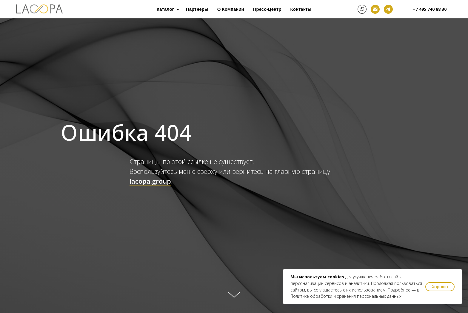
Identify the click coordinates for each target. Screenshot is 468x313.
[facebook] (362, 9)
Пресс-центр (267, 9)
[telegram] (388, 9)
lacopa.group (150, 181)
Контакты (301, 9)
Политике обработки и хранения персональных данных (345, 296)
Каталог (166, 9)
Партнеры (197, 9)
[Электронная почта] (375, 9)
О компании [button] (230, 9)
